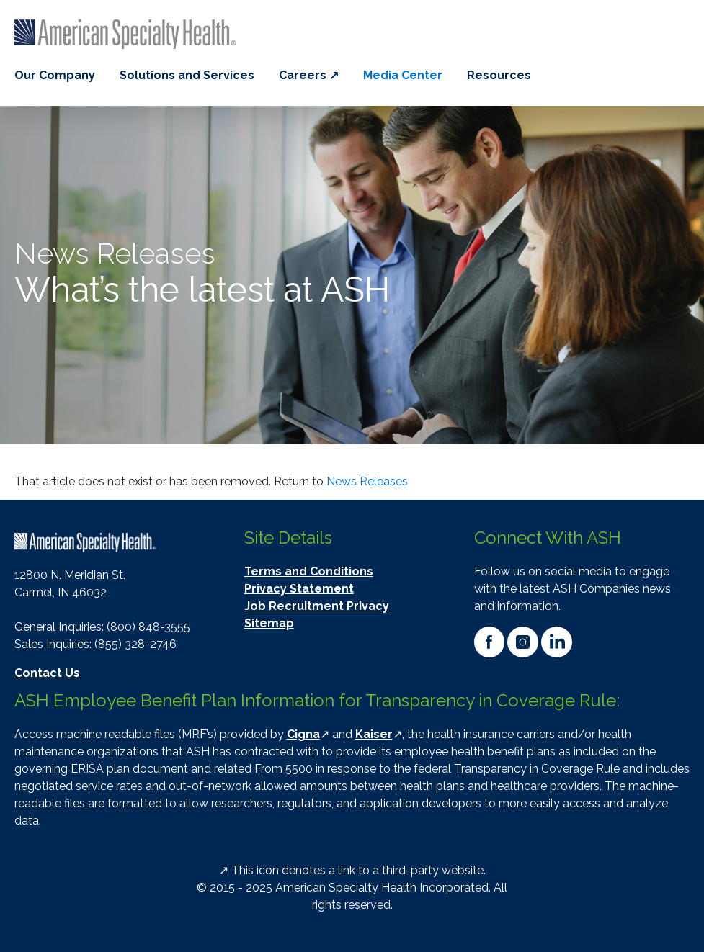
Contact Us (47, 673)
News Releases (367, 481)
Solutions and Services (187, 75)
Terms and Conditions (308, 571)
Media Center (402, 75)
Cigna (303, 734)
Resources (499, 75)
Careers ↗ (309, 75)
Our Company (54, 75)
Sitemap (269, 623)
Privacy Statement (299, 589)
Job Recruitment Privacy (316, 606)
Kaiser (374, 734)
